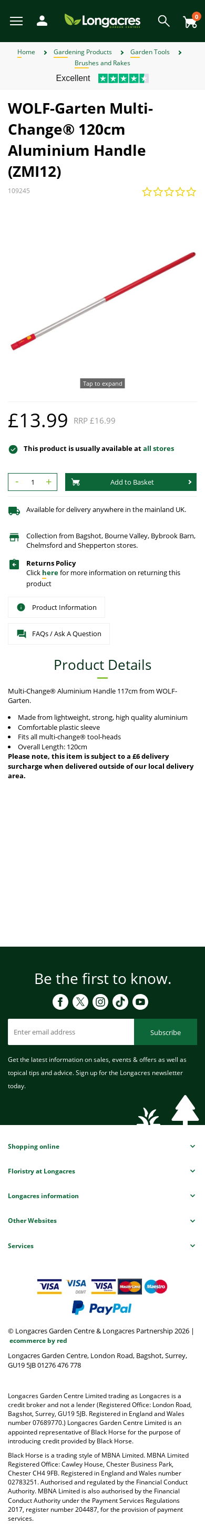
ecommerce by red (38, 1340)
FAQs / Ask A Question (58, 634)
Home (26, 51)
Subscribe (165, 1032)
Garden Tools (150, 51)
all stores (158, 448)
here (50, 572)
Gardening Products (83, 51)
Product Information (56, 607)
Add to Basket (112, 482)
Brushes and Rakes (102, 62)
